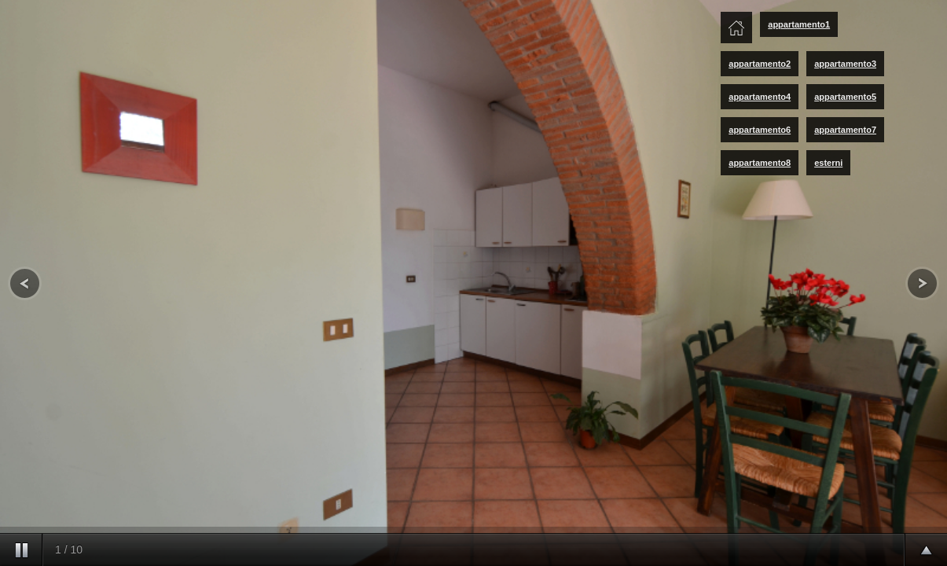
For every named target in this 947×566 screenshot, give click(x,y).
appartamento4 (760, 96)
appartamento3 (845, 63)
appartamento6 (760, 129)
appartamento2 (760, 63)
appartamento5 (845, 96)
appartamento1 (799, 24)
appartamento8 (760, 162)
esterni (828, 162)
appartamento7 (845, 129)
